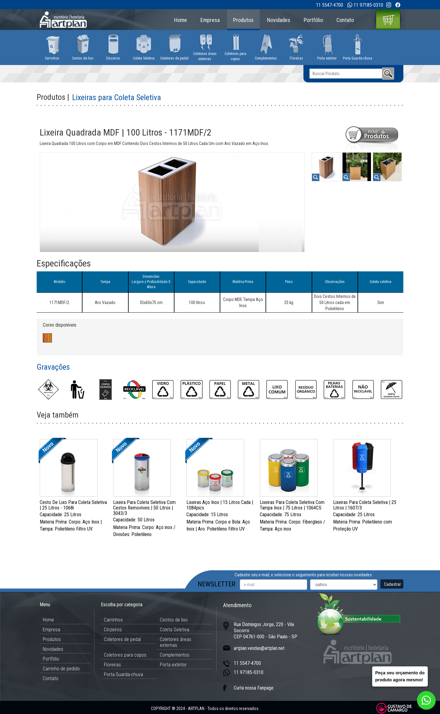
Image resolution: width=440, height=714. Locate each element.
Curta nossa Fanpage (253, 688)
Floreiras (112, 665)
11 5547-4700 (329, 5)
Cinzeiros (113, 629)
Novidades (278, 20)
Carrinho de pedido (61, 669)
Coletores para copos (125, 655)
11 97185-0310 (368, 5)
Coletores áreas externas (175, 642)
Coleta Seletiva (174, 629)
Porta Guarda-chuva (123, 674)
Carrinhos (113, 620)
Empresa (210, 20)
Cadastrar (392, 584)
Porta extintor (173, 665)
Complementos (174, 655)
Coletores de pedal (122, 639)
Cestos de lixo (174, 620)
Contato (345, 20)
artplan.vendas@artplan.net (259, 648)
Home (180, 20)
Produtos (243, 20)
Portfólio (313, 20)
